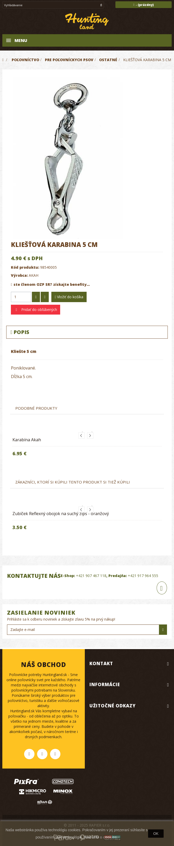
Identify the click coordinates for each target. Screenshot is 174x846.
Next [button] (90, 435)
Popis (19, 332)
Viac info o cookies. (100, 837)
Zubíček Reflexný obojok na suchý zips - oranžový (60, 513)
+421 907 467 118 (91, 575)
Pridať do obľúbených (38, 309)
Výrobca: (19, 275)
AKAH (33, 275)
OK (155, 833)
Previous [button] (81, 435)
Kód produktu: (25, 267)
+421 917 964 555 (143, 575)
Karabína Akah (26, 439)
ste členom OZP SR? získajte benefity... (50, 284)
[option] (87, 448)
